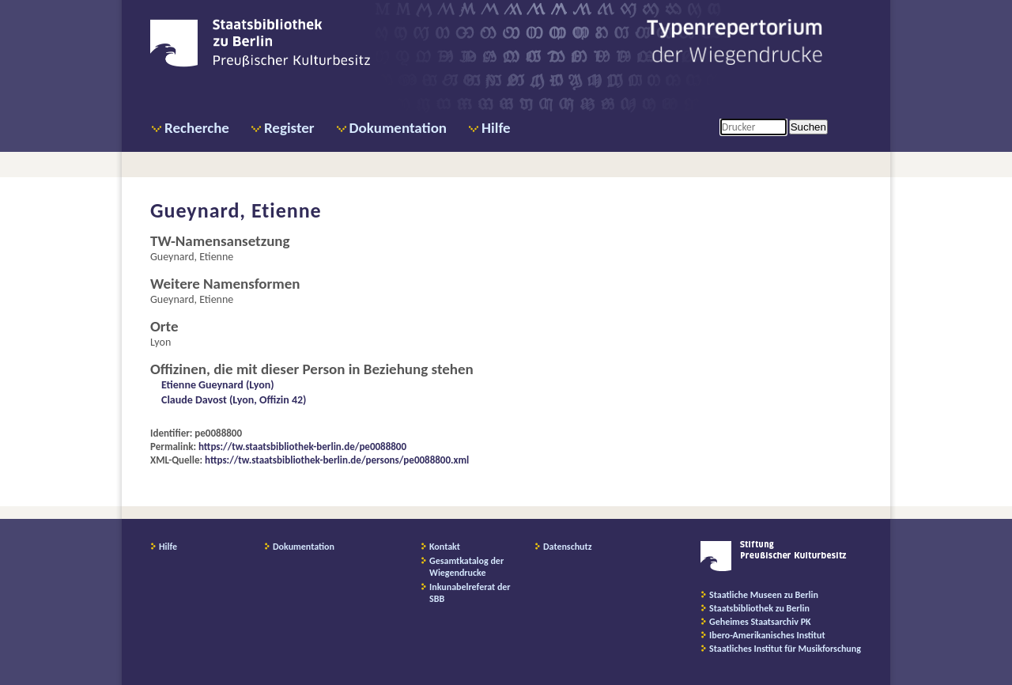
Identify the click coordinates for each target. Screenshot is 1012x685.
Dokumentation (398, 128)
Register (289, 128)
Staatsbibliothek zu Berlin (759, 608)
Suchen (808, 127)
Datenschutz (567, 546)
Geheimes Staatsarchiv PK (760, 621)
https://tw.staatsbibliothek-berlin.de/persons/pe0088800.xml (337, 460)
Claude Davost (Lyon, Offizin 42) (233, 400)
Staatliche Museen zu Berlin (763, 594)
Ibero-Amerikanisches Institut (767, 635)
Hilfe (496, 128)
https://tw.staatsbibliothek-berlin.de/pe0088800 (302, 446)
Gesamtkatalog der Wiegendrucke (466, 566)
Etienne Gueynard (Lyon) (217, 385)
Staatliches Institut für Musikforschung (785, 648)
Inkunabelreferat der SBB (470, 592)
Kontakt (444, 546)
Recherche (196, 128)
